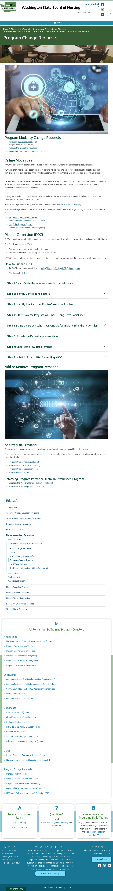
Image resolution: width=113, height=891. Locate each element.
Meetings (59, 887)
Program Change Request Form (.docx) (36, 483)
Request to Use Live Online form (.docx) (23, 783)
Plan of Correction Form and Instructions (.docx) (26, 755)
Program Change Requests (22, 560)
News (87, 4)
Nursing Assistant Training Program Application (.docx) (29, 641)
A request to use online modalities (23, 148)
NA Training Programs (17, 581)
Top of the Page (16, 888)
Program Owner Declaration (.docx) (21, 665)
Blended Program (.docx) (16, 774)
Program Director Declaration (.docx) (24, 469)
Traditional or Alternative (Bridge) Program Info (29, 568)
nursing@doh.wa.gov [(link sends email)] (11, 863)
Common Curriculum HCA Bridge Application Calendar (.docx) (31, 684)
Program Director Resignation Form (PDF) (26, 486)
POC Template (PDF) (18, 273)
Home (5, 29)
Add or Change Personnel (20, 548)
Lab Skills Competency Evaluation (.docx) (23, 727)
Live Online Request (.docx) (20, 224)
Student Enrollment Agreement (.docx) (22, 736)
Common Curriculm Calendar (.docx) (20, 698)
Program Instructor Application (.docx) (24, 465)
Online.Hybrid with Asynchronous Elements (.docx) (27, 788)
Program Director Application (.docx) (24, 462)
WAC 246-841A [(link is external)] (19, 827)
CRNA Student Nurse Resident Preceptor (23, 518)
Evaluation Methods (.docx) (17, 722)
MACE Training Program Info (22, 556)
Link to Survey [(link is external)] (50, 873)
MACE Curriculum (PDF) (16, 693)
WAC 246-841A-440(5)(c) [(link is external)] (71, 204)
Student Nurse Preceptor (16, 609)
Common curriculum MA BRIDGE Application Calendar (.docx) (31, 689)
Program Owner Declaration (20, 472)
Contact (69, 887)
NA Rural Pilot (14, 577)
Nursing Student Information (18, 598)
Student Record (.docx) (16, 731)
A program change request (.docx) (23, 142)
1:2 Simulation (11, 507)
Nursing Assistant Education (20, 535)
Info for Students (15, 573)
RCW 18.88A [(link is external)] (19, 822)
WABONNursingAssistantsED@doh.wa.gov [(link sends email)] (60, 268)
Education (15, 29)
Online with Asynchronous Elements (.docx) (27, 227)
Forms (12, 552)
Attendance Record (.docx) (17, 712)
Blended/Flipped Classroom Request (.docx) (27, 151)
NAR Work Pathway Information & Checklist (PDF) (27, 793)
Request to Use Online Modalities (23, 217)
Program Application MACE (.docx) (20, 646)
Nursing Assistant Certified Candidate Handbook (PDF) (29, 760)
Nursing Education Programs (18, 587)
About (43, 887)
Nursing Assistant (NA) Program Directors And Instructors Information (36, 31)
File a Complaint (14, 539)
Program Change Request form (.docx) (22, 778)
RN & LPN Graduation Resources (20, 604)
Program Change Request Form (20, 209)
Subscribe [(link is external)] (101, 859)
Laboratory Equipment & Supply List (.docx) (24, 741)
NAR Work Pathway (18, 564)
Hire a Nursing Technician (16, 529)
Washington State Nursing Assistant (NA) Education (44, 29)
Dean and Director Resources (18, 524)
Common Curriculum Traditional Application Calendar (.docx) (30, 679)
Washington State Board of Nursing (51, 7)
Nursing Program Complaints (18, 592)
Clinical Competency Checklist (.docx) (21, 717)
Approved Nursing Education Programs (22, 513)
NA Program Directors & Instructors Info (25, 543)
